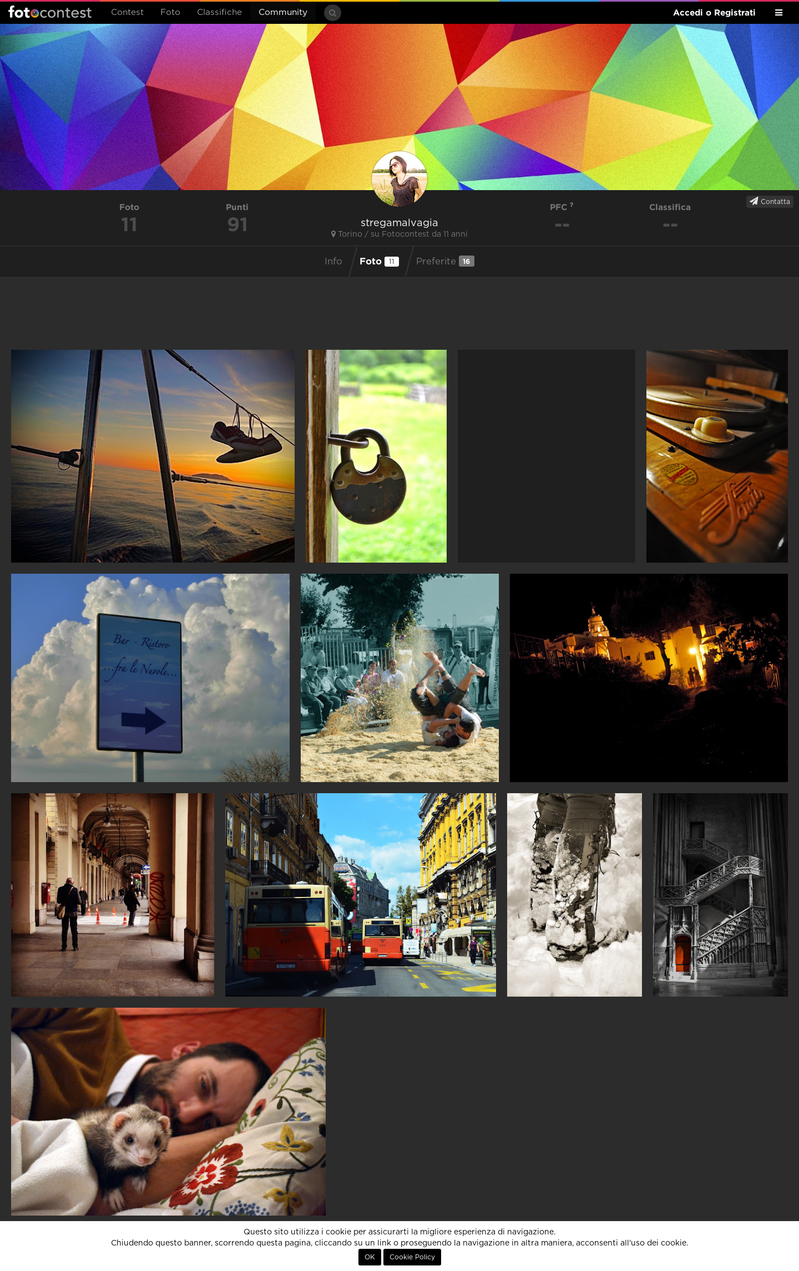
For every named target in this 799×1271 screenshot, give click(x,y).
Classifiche (219, 12)
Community (283, 12)
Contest (127, 12)
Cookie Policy (412, 1257)
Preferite (445, 261)
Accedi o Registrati (714, 12)
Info (333, 261)
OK (370, 1257)
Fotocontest (50, 11)
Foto (170, 12)
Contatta (770, 201)
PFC (562, 207)
